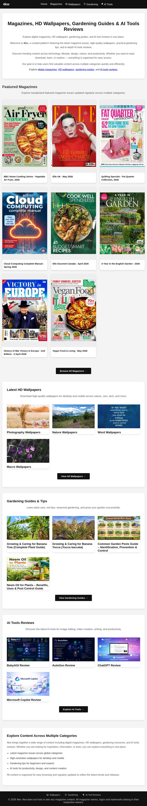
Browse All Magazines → (73, 371)
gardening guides (84, 69)
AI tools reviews (108, 69)
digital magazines (47, 69)
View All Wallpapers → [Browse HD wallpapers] (73, 476)
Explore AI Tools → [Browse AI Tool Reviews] (73, 709)
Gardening (90, 4)
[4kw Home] (6, 4)
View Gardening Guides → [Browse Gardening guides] (73, 598)
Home (44, 4)
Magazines (56, 4)
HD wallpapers (66, 69)
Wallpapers (72, 4)
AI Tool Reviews (91, 795)
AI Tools (107, 4)
